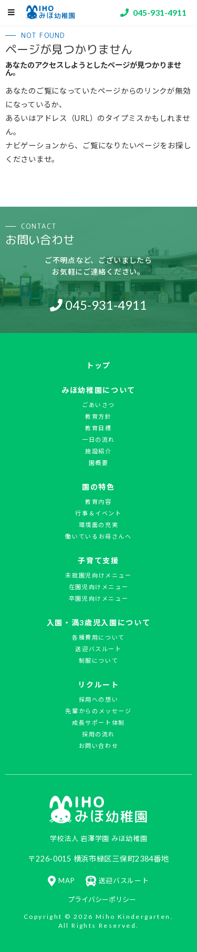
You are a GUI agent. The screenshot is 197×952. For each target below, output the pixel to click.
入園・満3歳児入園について (98, 622)
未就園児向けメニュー (98, 575)
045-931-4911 (106, 304)
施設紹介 (98, 451)
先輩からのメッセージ (98, 710)
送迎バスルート (98, 648)
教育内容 (98, 501)
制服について (99, 660)
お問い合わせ (99, 745)
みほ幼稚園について (98, 390)
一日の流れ (98, 439)
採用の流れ (98, 734)
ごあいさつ (98, 404)
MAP (61, 880)
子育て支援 (98, 560)
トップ (98, 365)
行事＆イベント (98, 513)
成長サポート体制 (98, 722)
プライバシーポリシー (102, 899)
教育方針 (98, 416)
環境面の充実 (99, 524)
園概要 (99, 462)
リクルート (98, 684)
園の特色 (98, 486)
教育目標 (98, 427)
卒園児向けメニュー (99, 598)
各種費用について (98, 637)
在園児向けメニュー (99, 586)
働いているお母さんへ (98, 536)
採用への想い (99, 699)
